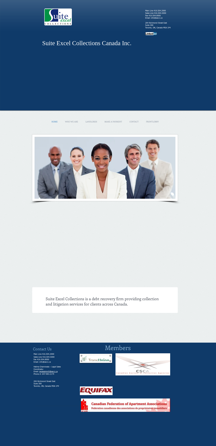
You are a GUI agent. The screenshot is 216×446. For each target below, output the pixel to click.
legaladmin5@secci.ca (48, 372)
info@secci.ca (156, 18)
